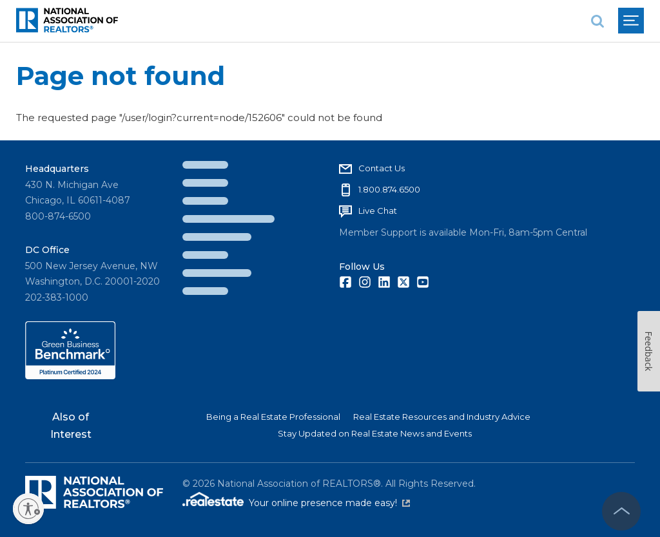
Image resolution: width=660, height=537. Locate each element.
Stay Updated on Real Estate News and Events (375, 433)
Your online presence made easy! (329, 503)
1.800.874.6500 (389, 189)
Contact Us (381, 168)
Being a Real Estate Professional (273, 416)
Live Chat (377, 210)
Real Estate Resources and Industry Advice (441, 416)
